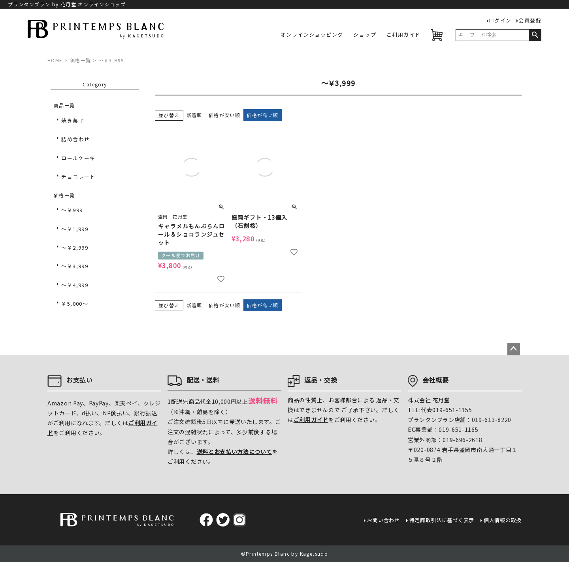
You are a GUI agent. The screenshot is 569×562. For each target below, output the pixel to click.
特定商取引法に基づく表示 (441, 520)
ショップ (364, 35)
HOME (55, 60)
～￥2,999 (74, 247)
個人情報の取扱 (503, 520)
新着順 (194, 115)
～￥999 (72, 210)
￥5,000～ (74, 303)
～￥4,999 (74, 285)
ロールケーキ (78, 158)
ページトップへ (513, 349)
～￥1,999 (74, 229)
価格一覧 (80, 60)
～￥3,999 (74, 266)
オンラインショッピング (312, 35)
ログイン (500, 20)
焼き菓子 (72, 120)
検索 (535, 35)
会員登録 (529, 20)
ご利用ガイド (403, 35)
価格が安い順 (224, 115)
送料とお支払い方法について (234, 452)
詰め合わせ (75, 139)
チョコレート (78, 176)
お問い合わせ (383, 520)
